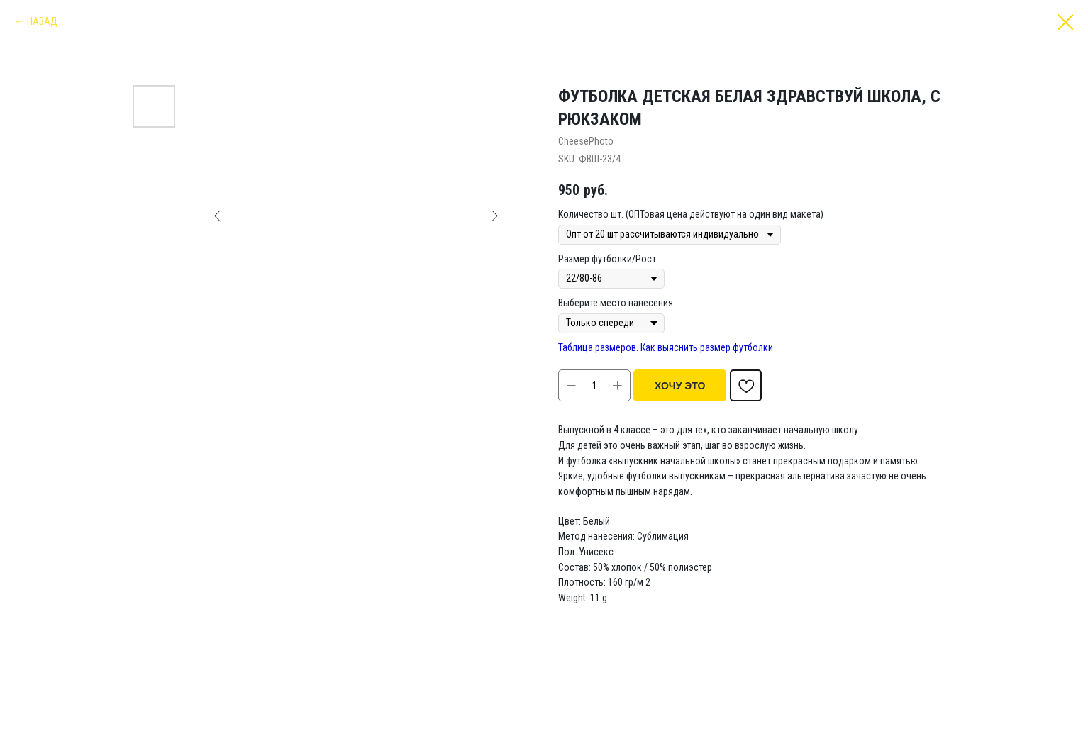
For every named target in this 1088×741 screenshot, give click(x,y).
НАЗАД (42, 21)
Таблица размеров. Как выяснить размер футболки (665, 347)
